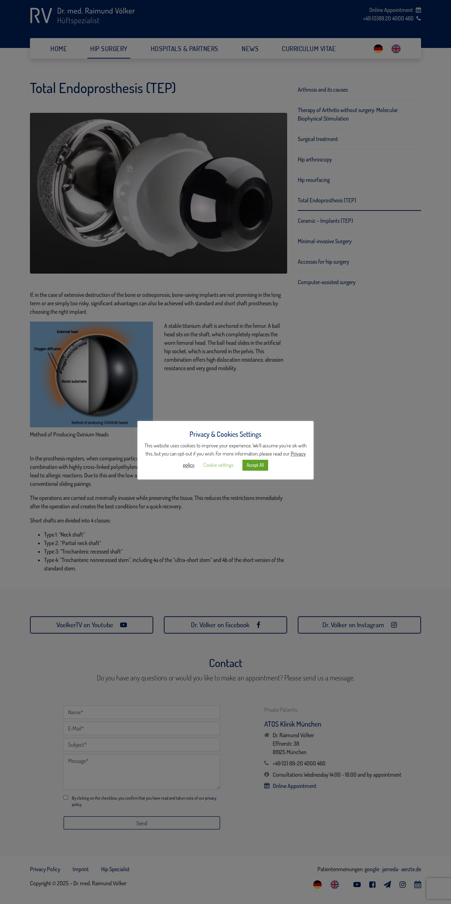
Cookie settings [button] (218, 465)
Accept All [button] (255, 465)
